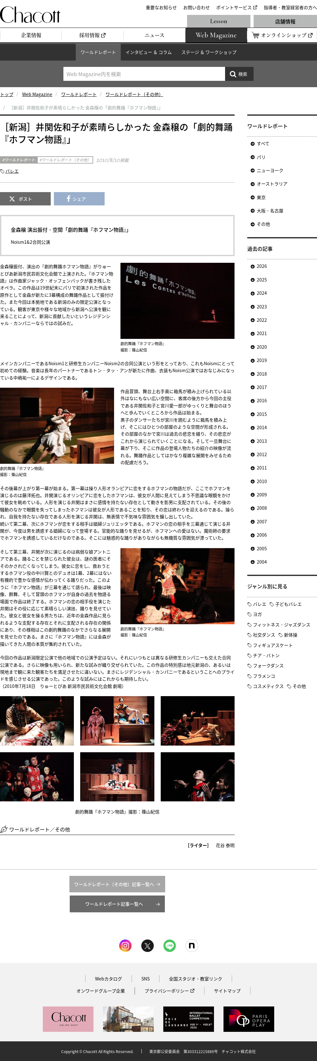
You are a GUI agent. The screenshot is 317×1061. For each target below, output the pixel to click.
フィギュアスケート (273, 645)
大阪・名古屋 (270, 210)
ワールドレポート (98, 52)
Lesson (218, 21)
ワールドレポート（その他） (134, 94)
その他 (263, 224)
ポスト (25, 199)
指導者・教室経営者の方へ (290, 7)
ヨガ (257, 614)
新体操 (290, 634)
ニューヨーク (270, 170)
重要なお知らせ (161, 7)
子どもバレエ (288, 604)
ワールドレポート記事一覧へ (114, 904)
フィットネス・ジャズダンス (281, 624)
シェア (79, 199)
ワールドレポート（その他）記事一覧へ (114, 884)
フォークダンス (268, 665)
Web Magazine (37, 94)
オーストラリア (272, 183)
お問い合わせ (196, 7)
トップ (6, 94)
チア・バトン (266, 655)
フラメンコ (264, 676)
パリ (261, 157)
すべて (263, 143)
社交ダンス (264, 634)
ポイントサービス (234, 7)
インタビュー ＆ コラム (149, 52)
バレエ (12, 171)
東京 (261, 197)
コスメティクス (268, 686)
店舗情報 (285, 21)
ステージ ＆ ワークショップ (208, 52)
